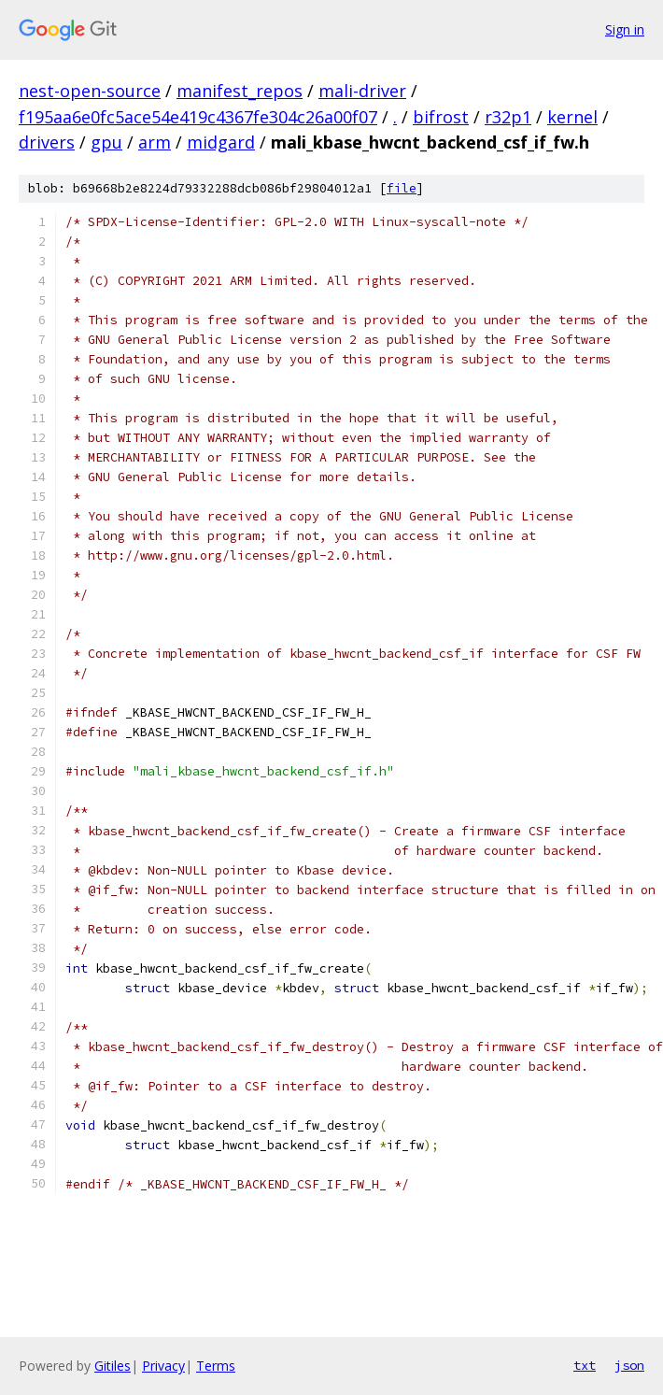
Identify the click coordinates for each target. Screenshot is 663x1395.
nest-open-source (90, 90)
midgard (221, 142)
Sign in (624, 29)
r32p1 (508, 117)
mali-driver (362, 90)
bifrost (441, 117)
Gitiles (112, 1365)
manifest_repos (239, 90)
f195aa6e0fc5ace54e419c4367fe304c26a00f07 (198, 117)
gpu (106, 142)
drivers (47, 142)
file (401, 188)
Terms (215, 1365)
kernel (572, 117)
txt (584, 1365)
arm (154, 142)
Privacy (163, 1365)
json (629, 1365)
